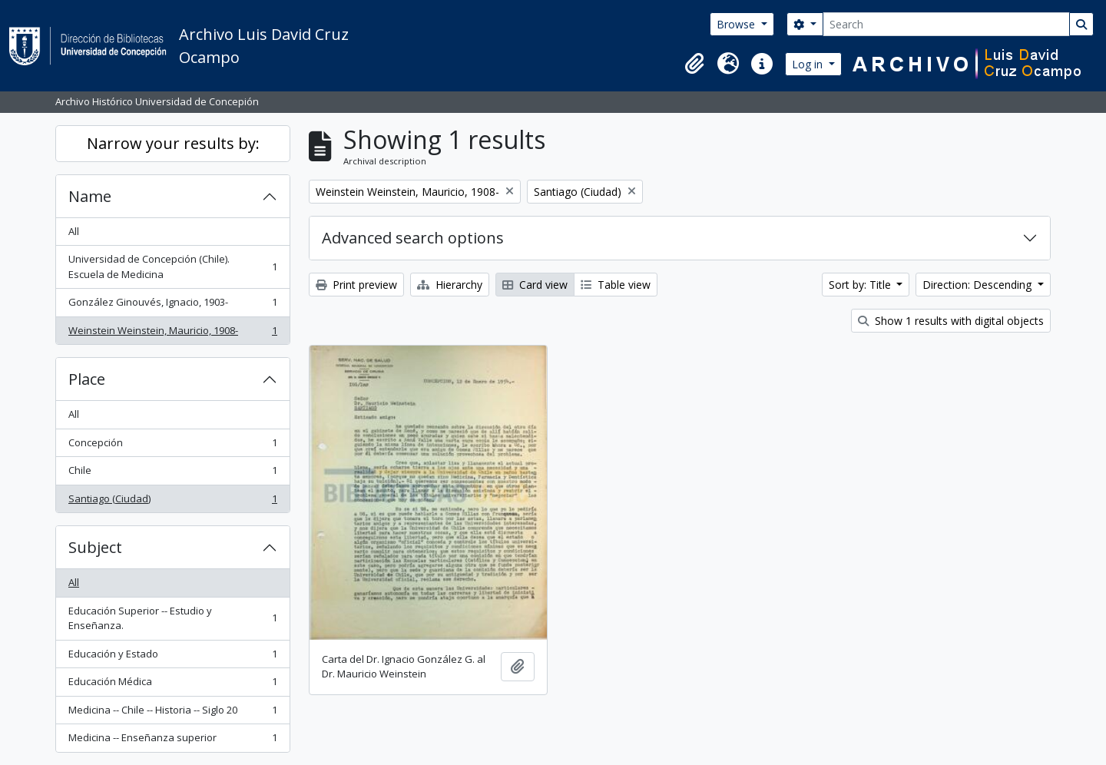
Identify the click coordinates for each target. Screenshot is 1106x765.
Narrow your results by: (173, 143)
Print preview (356, 284)
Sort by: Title (861, 284)
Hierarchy (449, 284)
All (73, 231)
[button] (694, 64)
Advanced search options (413, 237)
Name (89, 196)
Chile (172, 473)
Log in (809, 64)
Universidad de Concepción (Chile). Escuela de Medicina (172, 266)
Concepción (172, 445)
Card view (535, 284)
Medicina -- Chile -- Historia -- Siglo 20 (172, 713)
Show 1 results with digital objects (951, 320)
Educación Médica (172, 684)
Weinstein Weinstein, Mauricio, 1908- (172, 333)
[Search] (946, 24)
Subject (95, 547)
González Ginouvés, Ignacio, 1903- (172, 305)
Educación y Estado (172, 657)
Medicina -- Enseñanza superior (172, 740)
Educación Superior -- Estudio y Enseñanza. (172, 618)
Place (86, 379)
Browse (737, 24)
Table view (616, 284)
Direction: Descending (978, 284)
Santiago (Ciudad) (172, 502)
